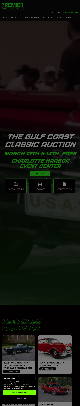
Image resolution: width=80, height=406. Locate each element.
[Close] (35, 378)
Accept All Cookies (19, 393)
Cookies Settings (19, 398)
